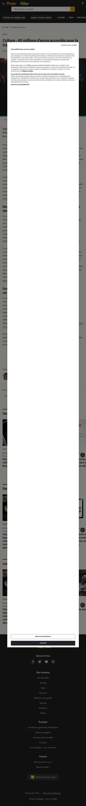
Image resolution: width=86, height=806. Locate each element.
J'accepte (43, 643)
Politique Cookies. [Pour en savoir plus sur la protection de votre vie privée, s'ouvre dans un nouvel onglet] (27, 71)
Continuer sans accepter (69, 45)
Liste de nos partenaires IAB (20, 84)
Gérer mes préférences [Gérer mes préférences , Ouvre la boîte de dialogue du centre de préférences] (43, 636)
